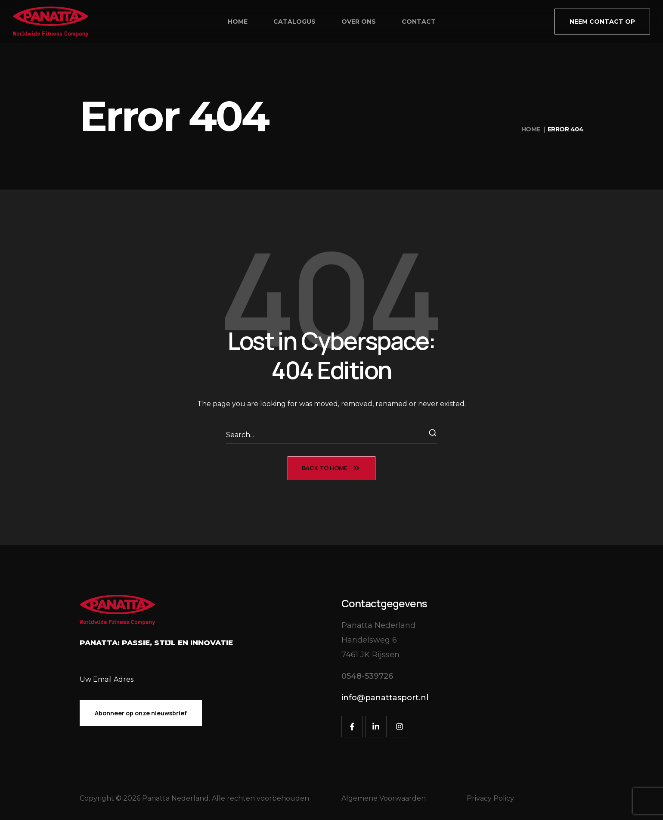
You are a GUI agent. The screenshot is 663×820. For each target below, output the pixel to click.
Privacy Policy (490, 798)
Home (530, 129)
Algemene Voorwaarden (383, 798)
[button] (602, 21)
